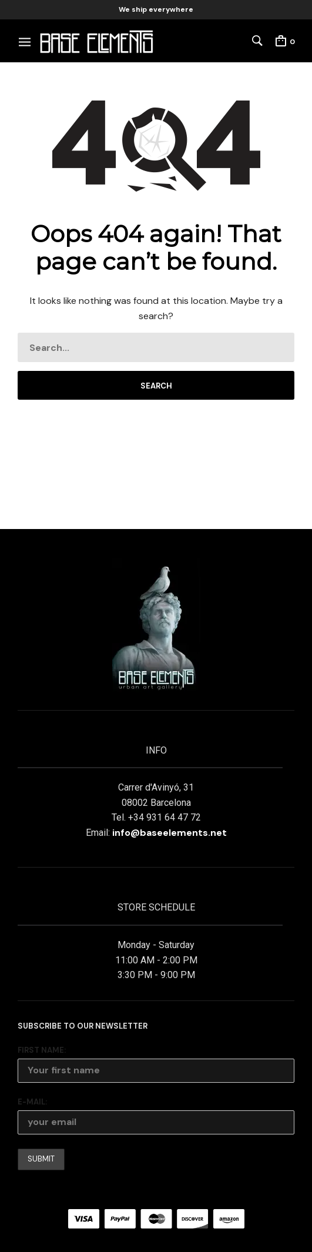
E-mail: (32, 1102)
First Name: (42, 1050)
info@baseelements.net (169, 832)
